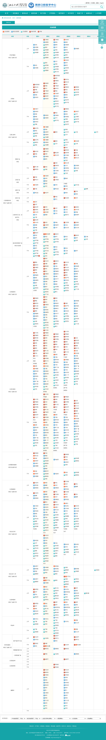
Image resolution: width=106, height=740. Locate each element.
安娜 (46, 577)
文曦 (46, 386)
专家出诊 (8, 22)
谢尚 (46, 159)
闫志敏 (67, 481)
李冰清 (36, 518)
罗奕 (76, 191)
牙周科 (12, 98)
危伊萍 (67, 100)
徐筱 (66, 97)
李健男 (46, 527)
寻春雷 (46, 353)
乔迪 (36, 516)
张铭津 (65, 385)
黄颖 (76, 620)
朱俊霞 (77, 141)
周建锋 (36, 275)
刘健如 (57, 115)
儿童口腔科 (12, 134)
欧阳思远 (67, 592)
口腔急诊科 (12, 660)
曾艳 (56, 42)
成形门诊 (17, 190)
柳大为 (46, 361)
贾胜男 (36, 597)
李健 (36, 272)
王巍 (46, 368)
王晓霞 (57, 179)
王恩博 (46, 209)
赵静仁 (57, 517)
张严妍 (36, 243)
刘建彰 (36, 267)
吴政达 (57, 598)
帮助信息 (74, 726)
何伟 (46, 178)
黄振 (66, 94)
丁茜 (46, 284)
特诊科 (12, 625)
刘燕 (76, 350)
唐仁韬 (46, 55)
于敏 (56, 382)
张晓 (46, 281)
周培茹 (36, 485)
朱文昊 (57, 509)
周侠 (66, 192)
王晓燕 (46, 39)
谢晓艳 (57, 648)
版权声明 (58, 726)
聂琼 (36, 348)
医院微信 (48, 726)
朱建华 (77, 214)
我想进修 (102, 22)
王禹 (56, 377)
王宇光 (48, 580)
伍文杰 (67, 170)
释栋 (56, 91)
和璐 (36, 89)
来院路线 (42, 726)
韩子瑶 (57, 106)
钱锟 (36, 513)
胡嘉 (36, 136)
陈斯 (36, 366)
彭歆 (76, 152)
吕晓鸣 (77, 165)
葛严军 (67, 277)
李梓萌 (36, 256)
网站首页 (32, 726)
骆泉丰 (36, 232)
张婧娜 (36, 52)
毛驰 (36, 154)
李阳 (46, 183)
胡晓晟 (36, 488)
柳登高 (46, 648)
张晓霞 (77, 266)
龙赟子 (36, 566)
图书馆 (87, 3)
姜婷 (46, 258)
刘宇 (36, 204)
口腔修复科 (12, 291)
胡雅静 (46, 57)
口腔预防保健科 (12, 464)
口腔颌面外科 (7, 200)
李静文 (67, 581)
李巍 (76, 212)
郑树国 (36, 453)
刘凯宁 (36, 109)
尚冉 (46, 624)
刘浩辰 (67, 280)
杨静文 (57, 274)
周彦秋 (36, 376)
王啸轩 (67, 121)
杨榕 (36, 521)
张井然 (57, 103)
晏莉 (46, 47)
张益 (56, 196)
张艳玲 (36, 111)
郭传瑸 (46, 151)
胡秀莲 (36, 589)
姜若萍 (36, 350)
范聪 (36, 571)
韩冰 (34, 358)
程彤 (46, 680)
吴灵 (46, 186)
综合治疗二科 (12, 574)
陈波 (46, 586)
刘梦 (66, 239)
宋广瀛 (36, 381)
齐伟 (36, 508)
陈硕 (46, 181)
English (102, 3)
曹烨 (36, 270)
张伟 (46, 207)
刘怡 (36, 353)
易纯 (46, 592)
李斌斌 (57, 664)
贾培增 (36, 371)
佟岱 (46, 297)
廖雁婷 (36, 573)
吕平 (56, 47)
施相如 (46, 463)
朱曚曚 (57, 520)
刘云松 (67, 267)
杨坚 (36, 277)
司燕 (46, 453)
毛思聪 (35, 529)
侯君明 (46, 44)
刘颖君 (77, 571)
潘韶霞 (46, 266)
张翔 (46, 677)
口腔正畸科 (12, 389)
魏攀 (46, 485)
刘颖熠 (67, 44)
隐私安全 (69, 726)
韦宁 (44, 532)
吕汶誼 (46, 389)
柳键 (46, 455)
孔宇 (46, 522)
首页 (13, 18)
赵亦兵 (46, 93)
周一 (46, 690)
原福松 (46, 309)
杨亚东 (36, 265)
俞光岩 (36, 151)
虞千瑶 (65, 387)
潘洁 (46, 502)
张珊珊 (36, 466)
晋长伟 (46, 335)
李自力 (36, 179)
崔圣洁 (36, 523)
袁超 (36, 458)
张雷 (46, 154)
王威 (66, 173)
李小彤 (46, 350)
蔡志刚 (57, 152)
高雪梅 (36, 340)
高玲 (46, 708)
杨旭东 (46, 672)
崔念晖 (36, 207)
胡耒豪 (36, 526)
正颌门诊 (17, 179)
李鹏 (36, 124)
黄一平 (46, 381)
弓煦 (36, 379)
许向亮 (36, 212)
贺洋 (76, 198)
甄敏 (56, 98)
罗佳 (36, 594)
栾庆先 (67, 79)
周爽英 (57, 80)
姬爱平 (46, 659)
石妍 (66, 160)
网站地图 (53, 726)
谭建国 (36, 298)
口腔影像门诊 (17, 655)
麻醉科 (12, 690)
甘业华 (36, 637)
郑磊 (36, 156)
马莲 (36, 188)
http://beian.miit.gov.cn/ (56, 737)
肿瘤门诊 (17, 159)
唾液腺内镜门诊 (17, 650)
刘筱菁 (46, 175)
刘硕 (46, 169)
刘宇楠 (36, 240)
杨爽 (87, 188)
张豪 (46, 263)
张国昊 (97, 570)
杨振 (56, 284)
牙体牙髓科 (12, 55)
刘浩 (36, 389)
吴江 (56, 199)
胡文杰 (36, 87)
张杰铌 (46, 366)
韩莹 (46, 482)
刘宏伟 (36, 482)
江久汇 (36, 355)
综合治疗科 (12, 531)
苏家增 (67, 152)
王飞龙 (46, 294)
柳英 (56, 573)
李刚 (46, 654)
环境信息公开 (102, 29)
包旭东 (67, 39)
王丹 (66, 134)
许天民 (36, 332)
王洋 (56, 168)
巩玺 (36, 235)
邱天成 (77, 185)
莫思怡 (36, 288)
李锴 (46, 572)
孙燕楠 (35, 363)
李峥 (56, 281)
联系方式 (64, 726)
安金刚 (67, 198)
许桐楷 (46, 567)
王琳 (36, 217)
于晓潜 (46, 91)
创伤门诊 (17, 198)
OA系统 (93, 3)
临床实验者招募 (102, 41)
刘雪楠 (57, 286)
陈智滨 (57, 101)
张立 (46, 88)
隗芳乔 (46, 458)
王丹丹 (67, 132)
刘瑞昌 (46, 675)
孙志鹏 (48, 646)
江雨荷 (35, 290)
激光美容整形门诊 (17, 243)
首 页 (6, 13)
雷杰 (56, 640)
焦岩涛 (46, 504)
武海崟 (46, 682)
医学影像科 (7, 645)
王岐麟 (46, 137)
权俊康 (46, 460)
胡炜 (36, 343)
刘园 (66, 567)
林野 (56, 602)
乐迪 (76, 516)
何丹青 (36, 384)
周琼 (36, 130)
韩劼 (56, 83)
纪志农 (46, 669)
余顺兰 (36, 463)
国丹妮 (46, 289)
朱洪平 (46, 192)
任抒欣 (46, 589)
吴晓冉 (46, 134)
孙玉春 (36, 306)
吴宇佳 (57, 622)
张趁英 (57, 459)
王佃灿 (67, 155)
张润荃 (46, 520)
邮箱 (97, 3)
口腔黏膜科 (12, 489)
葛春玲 (57, 268)
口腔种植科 (12, 599)
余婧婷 (36, 545)
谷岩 (36, 345)
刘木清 (36, 639)
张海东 (36, 97)
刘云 (46, 705)
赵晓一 (57, 507)
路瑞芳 (36, 92)
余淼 (36, 285)
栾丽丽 (36, 624)
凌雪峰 (46, 52)
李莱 (46, 597)
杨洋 (36, 282)
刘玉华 (46, 261)
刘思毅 (36, 47)
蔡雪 (66, 50)
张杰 (36, 44)
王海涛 (36, 506)
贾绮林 (36, 338)
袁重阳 (36, 50)
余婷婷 (57, 380)
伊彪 (36, 177)
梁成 (56, 177)
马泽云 (36, 619)
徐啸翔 (36, 280)
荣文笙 (36, 455)
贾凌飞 (67, 214)
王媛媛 (46, 127)
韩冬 (46, 268)
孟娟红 (36, 209)
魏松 (46, 348)
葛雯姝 (57, 566)
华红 (56, 482)
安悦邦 (46, 98)
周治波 (57, 188)
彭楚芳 (46, 132)
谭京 (46, 276)
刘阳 (46, 466)
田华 (66, 47)
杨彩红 (36, 133)
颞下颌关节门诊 (17, 641)
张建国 (46, 148)
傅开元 (57, 638)
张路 (56, 50)
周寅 (46, 698)
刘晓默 (36, 368)
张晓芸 (46, 371)
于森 (36, 621)
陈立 (46, 271)
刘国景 (36, 119)
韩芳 (46, 695)
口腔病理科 (12, 666)
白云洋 (77, 622)
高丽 (36, 94)
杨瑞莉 (46, 384)
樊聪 (36, 262)
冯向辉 (57, 93)
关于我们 (37, 726)
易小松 (46, 594)
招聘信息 (102, 35)
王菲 (36, 214)
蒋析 (66, 586)
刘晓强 (46, 274)
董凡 (56, 291)
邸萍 (76, 588)
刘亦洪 (57, 504)
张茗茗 (67, 52)
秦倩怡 (45, 391)
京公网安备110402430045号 (53, 735)
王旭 (76, 132)
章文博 (57, 155)
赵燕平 (57, 635)
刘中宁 (57, 279)
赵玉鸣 (36, 128)
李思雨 (36, 511)
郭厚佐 (46, 599)
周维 (56, 522)
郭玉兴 (77, 157)
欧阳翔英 (37, 84)
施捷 (34, 361)
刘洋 (76, 268)
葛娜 (46, 214)
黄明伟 (67, 150)
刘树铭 (46, 156)
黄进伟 (46, 570)
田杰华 (77, 593)
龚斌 (56, 44)
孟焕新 (46, 83)
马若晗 (46, 638)
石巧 (56, 118)
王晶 (56, 211)
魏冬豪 (57, 595)
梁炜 (36, 373)
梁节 (36, 238)
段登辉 (46, 212)
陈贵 (56, 370)
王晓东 (46, 692)
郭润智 (36, 386)
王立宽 (46, 700)
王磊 (56, 266)
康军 (56, 78)
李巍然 (36, 335)
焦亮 (46, 703)
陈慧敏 (36, 568)
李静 (46, 129)
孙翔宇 (36, 460)
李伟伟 (77, 284)
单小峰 (77, 155)
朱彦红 (46, 507)
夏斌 (56, 132)
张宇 (36, 592)
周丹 (46, 687)
